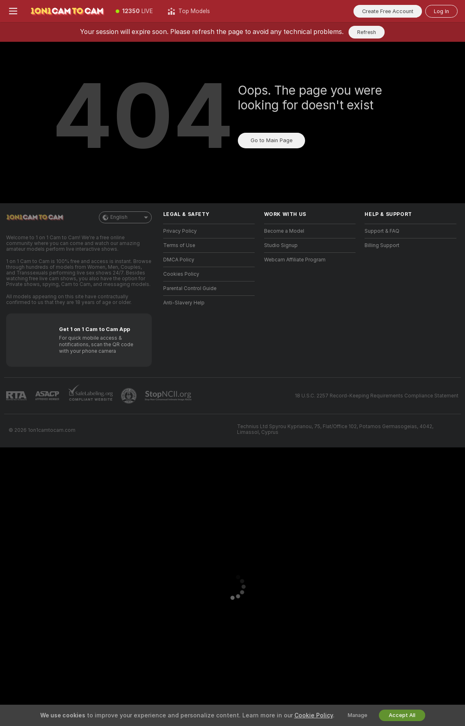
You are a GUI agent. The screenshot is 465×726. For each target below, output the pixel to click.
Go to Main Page (271, 140)
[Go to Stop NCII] (169, 396)
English (125, 217)
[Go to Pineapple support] (129, 396)
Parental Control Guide (190, 288)
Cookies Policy (181, 274)
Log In (441, 11)
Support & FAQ (382, 231)
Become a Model (284, 231)
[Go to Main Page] (67, 11)
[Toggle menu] (13, 11)
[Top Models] (188, 11)
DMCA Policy (178, 260)
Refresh (366, 32)
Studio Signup (281, 245)
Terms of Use (179, 245)
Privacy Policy (180, 231)
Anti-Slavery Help (184, 303)
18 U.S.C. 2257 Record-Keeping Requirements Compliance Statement (376, 396)
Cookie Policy (313, 715)
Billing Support (382, 245)
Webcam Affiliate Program (295, 260)
